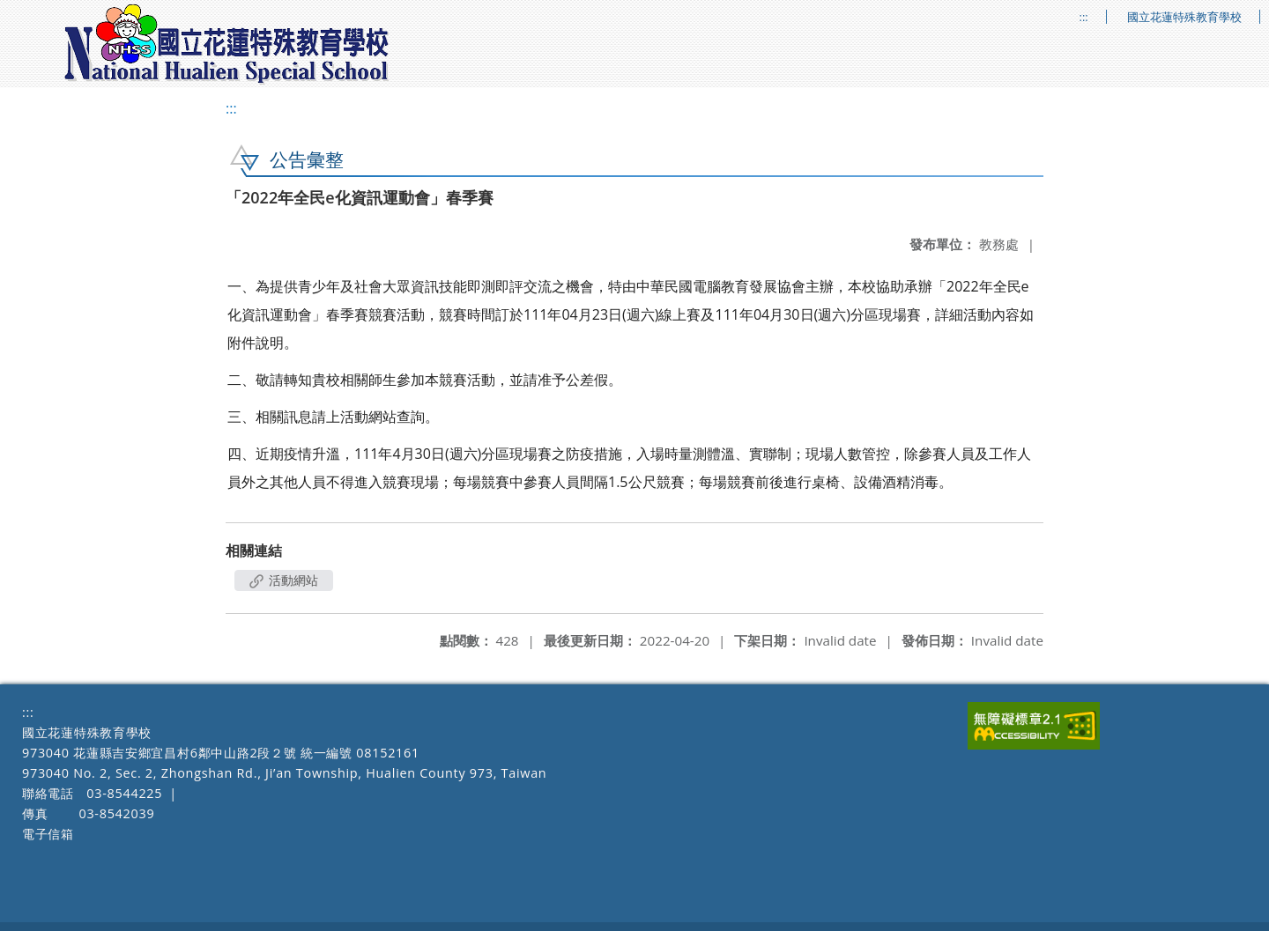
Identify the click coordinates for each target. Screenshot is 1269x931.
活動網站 (283, 580)
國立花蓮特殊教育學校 (1184, 17)
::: (1084, 17)
